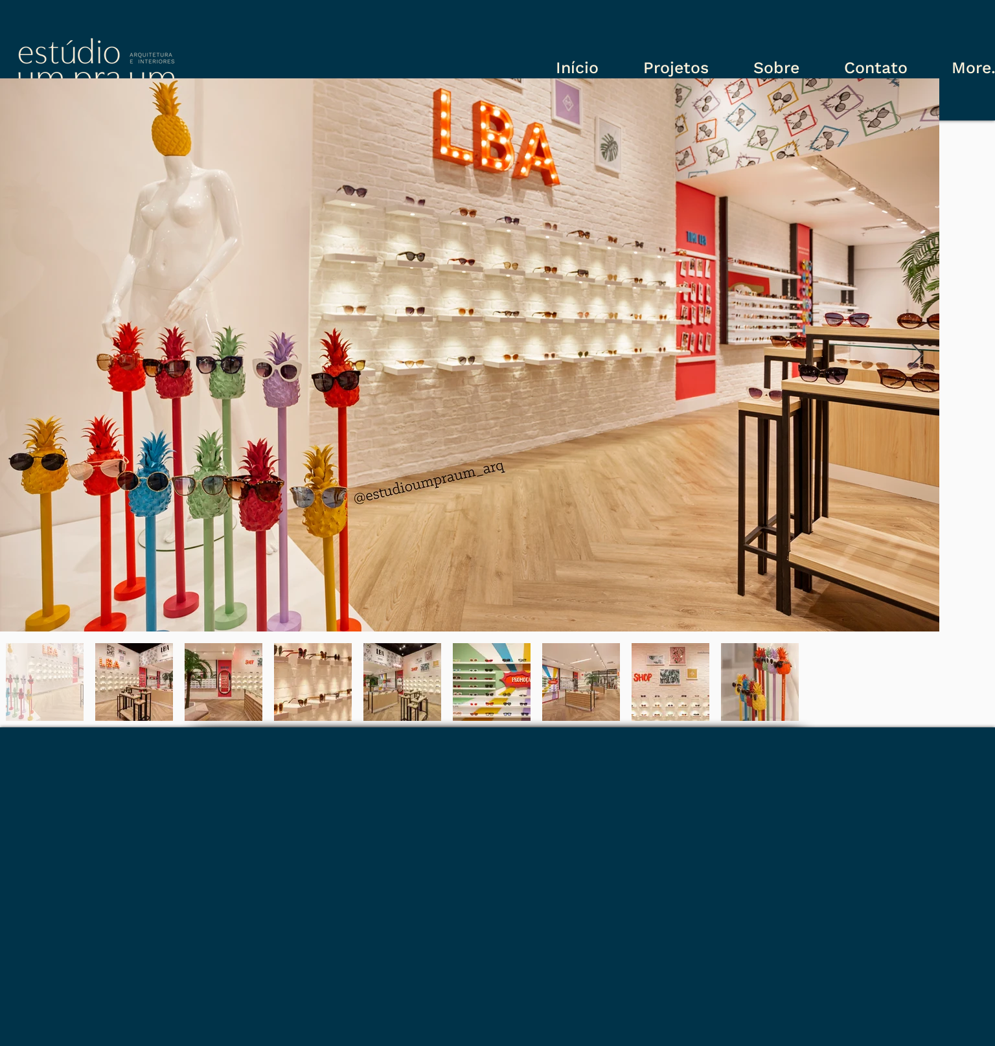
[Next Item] (916, 355)
